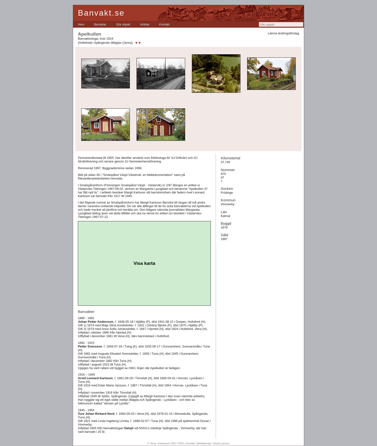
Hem (81, 24)
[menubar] (123, 24)
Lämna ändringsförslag (283, 33)
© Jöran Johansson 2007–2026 (165, 443)
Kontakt (164, 24)
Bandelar (100, 24)
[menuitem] (81, 24)
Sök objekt (123, 24)
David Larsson (221, 443)
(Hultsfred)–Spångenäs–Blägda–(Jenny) (105, 42)
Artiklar (145, 24)
